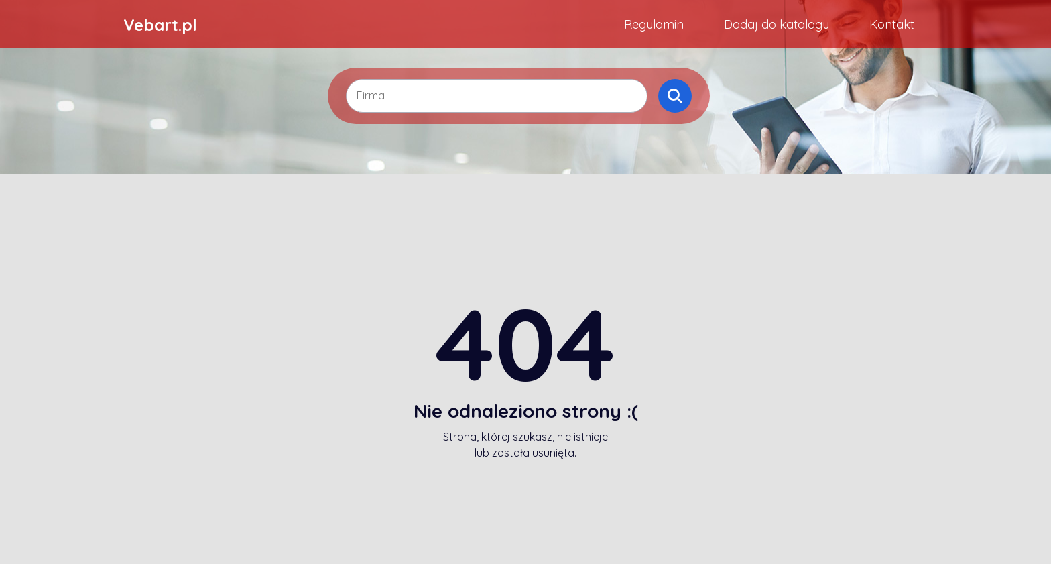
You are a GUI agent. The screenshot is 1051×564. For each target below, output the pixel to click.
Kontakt (891, 24)
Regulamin (654, 24)
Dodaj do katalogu (776, 24)
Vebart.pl (160, 25)
